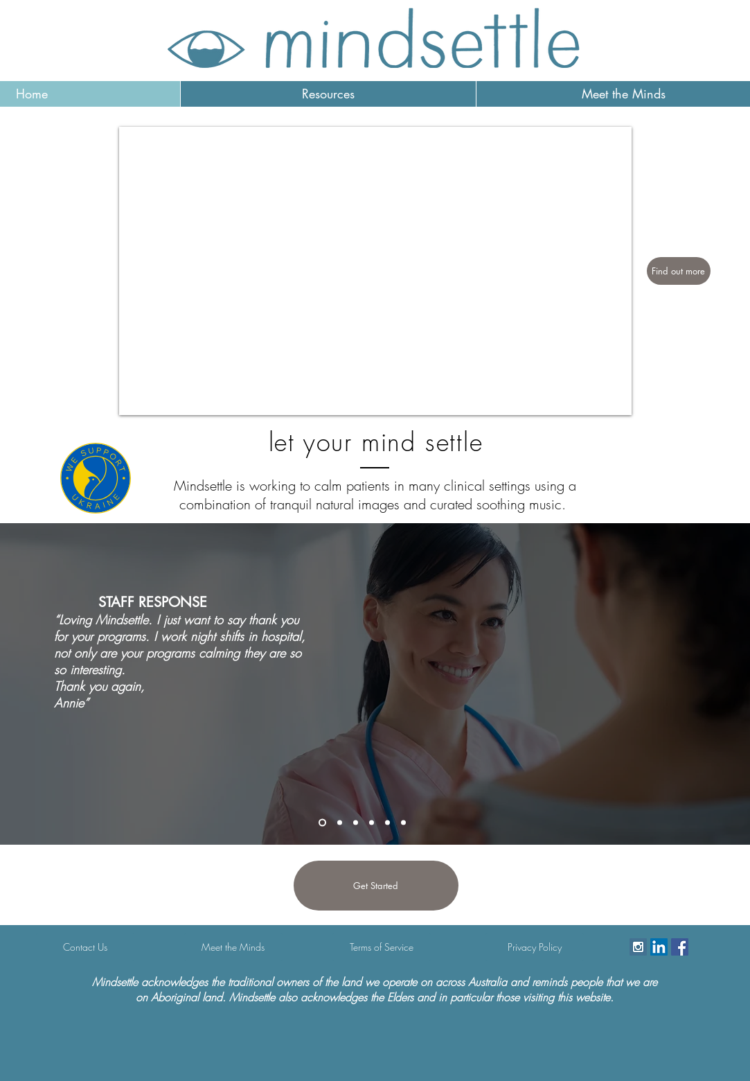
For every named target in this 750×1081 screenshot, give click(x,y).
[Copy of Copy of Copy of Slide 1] (403, 822)
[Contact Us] (85, 947)
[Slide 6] (339, 822)
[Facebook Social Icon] (679, 947)
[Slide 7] (322, 823)
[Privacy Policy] (534, 947)
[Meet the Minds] (233, 947)
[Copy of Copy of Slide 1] (387, 822)
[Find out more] (679, 271)
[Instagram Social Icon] (638, 947)
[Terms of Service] (381, 947)
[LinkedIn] (659, 947)
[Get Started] (376, 886)
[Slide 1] (355, 822)
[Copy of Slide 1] (371, 822)
